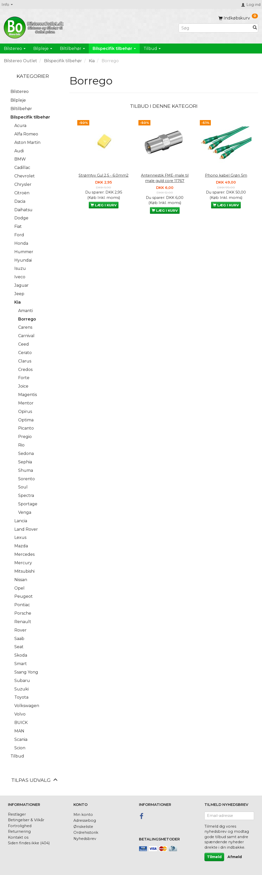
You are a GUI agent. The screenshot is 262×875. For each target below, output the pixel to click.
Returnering (19, 831)
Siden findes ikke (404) (29, 843)
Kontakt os (18, 837)
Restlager (17, 814)
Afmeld (234, 857)
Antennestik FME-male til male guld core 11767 (165, 178)
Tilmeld (214, 857)
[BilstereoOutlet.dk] (34, 26)
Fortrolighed (19, 826)
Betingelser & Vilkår (26, 820)
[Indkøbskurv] (238, 18)
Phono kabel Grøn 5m (226, 175)
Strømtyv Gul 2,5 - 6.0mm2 (103, 175)
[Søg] (255, 28)
